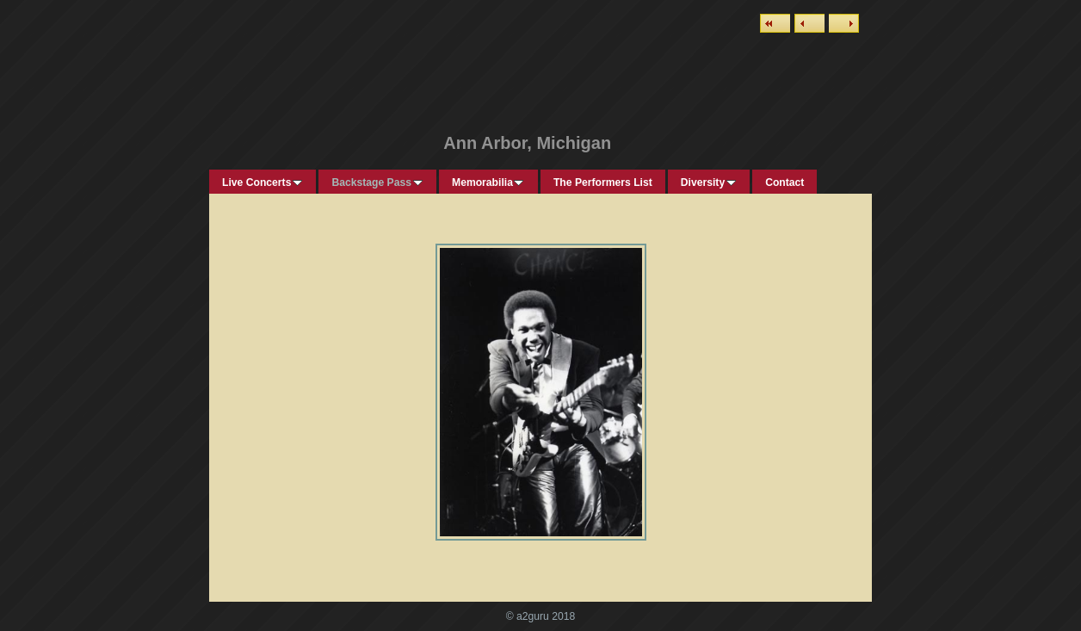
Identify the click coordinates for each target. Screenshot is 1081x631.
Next (844, 23)
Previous (809, 23)
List (775, 23)
